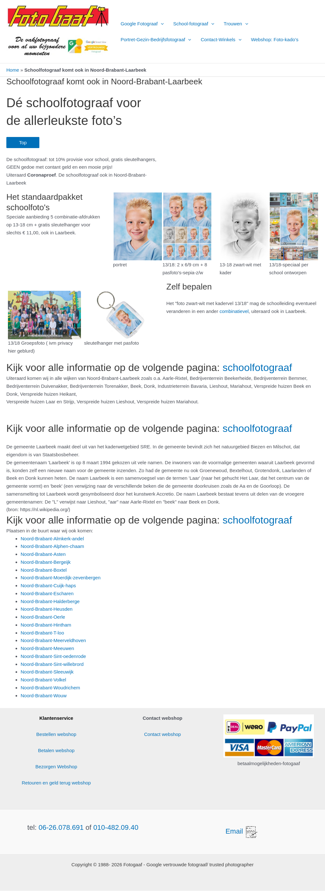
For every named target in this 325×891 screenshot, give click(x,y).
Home (12, 70)
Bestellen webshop (56, 734)
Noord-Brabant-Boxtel (44, 570)
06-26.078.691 (61, 827)
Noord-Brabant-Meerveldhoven (53, 640)
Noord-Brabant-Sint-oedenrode (53, 656)
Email (242, 831)
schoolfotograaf (257, 367)
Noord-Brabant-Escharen (47, 593)
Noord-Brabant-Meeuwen (47, 648)
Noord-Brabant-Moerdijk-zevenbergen (61, 577)
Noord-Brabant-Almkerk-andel (52, 538)
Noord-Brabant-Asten (43, 554)
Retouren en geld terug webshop (56, 782)
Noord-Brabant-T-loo (42, 632)
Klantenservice (56, 718)
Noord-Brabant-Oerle (43, 617)
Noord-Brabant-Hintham (46, 625)
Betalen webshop (56, 750)
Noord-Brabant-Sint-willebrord (52, 664)
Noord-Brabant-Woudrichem (50, 687)
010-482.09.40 (115, 827)
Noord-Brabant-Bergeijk (46, 562)
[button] (161, 24)
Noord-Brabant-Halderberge (50, 601)
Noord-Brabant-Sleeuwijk (47, 671)
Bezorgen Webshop (56, 766)
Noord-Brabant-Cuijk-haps (48, 585)
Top (23, 142)
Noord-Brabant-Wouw (44, 695)
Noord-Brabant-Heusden (46, 609)
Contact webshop (162, 734)
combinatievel (234, 311)
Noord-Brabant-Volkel (43, 679)
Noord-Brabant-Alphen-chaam (52, 546)
